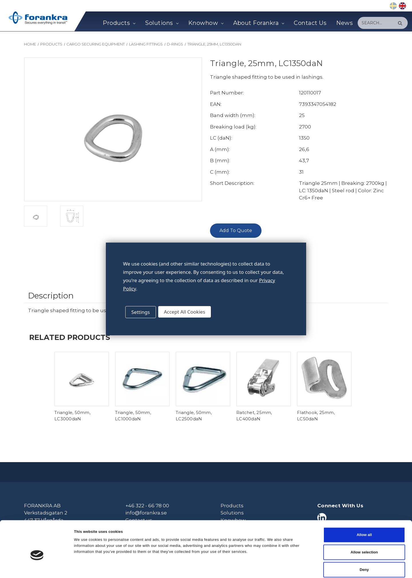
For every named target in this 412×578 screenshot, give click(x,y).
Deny (364, 542)
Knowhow (205, 23)
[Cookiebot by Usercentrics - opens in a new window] (37, 567)
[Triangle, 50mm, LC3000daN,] (82, 379)
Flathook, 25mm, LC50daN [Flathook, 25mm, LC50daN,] (316, 416)
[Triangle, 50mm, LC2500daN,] (203, 379)
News (344, 22)
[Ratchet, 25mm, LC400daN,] (264, 379)
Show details (279, 567)
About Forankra (258, 23)
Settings (140, 312)
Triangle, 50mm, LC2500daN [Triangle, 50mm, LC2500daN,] (194, 416)
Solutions (161, 23)
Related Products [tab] (69, 337)
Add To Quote (235, 230)
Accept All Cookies (184, 311)
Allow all (364, 508)
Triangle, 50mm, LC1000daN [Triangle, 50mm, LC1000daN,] (133, 416)
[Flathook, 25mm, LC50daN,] (324, 379)
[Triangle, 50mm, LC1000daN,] (142, 379)
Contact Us (310, 22)
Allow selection (364, 525)
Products (119, 23)
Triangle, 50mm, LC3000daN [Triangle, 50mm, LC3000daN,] (72, 416)
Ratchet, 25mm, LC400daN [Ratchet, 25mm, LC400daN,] (254, 416)
